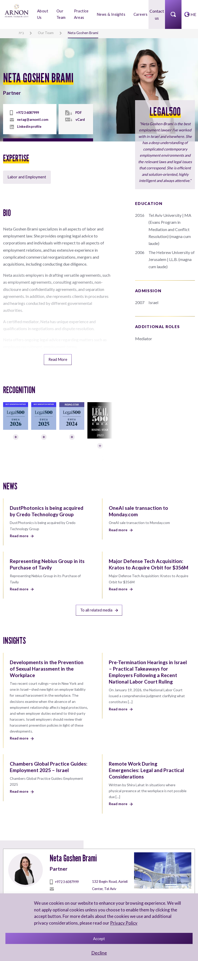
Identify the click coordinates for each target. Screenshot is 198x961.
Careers (141, 14)
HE (193, 14)
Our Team (61, 14)
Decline (99, 953)
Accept (99, 938)
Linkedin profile (29, 126)
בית (21, 33)
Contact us (157, 14)
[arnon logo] (16, 10)
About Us (42, 14)
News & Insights (111, 14)
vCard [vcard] (80, 119)
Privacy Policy (123, 923)
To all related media (99, 608)
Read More (58, 358)
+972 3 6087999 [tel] (27, 112)
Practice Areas (81, 14)
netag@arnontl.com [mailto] (32, 119)
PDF (78, 112)
